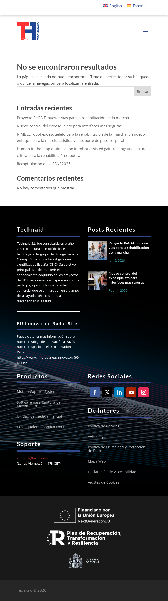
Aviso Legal (97, 437)
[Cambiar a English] (112, 5)
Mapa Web (97, 462)
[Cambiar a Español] (136, 5)
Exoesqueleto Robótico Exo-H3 (42, 427)
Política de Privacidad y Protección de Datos (116, 449)
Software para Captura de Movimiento (39, 404)
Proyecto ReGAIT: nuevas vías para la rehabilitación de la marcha (73, 117)
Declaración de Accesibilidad (112, 472)
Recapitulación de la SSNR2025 (44, 163)
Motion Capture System (37, 392)
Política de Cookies (103, 426)
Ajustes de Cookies (103, 483)
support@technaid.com (34, 458)
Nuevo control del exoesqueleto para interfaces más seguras (69, 125)
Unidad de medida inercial (39, 417)
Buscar (143, 91)
